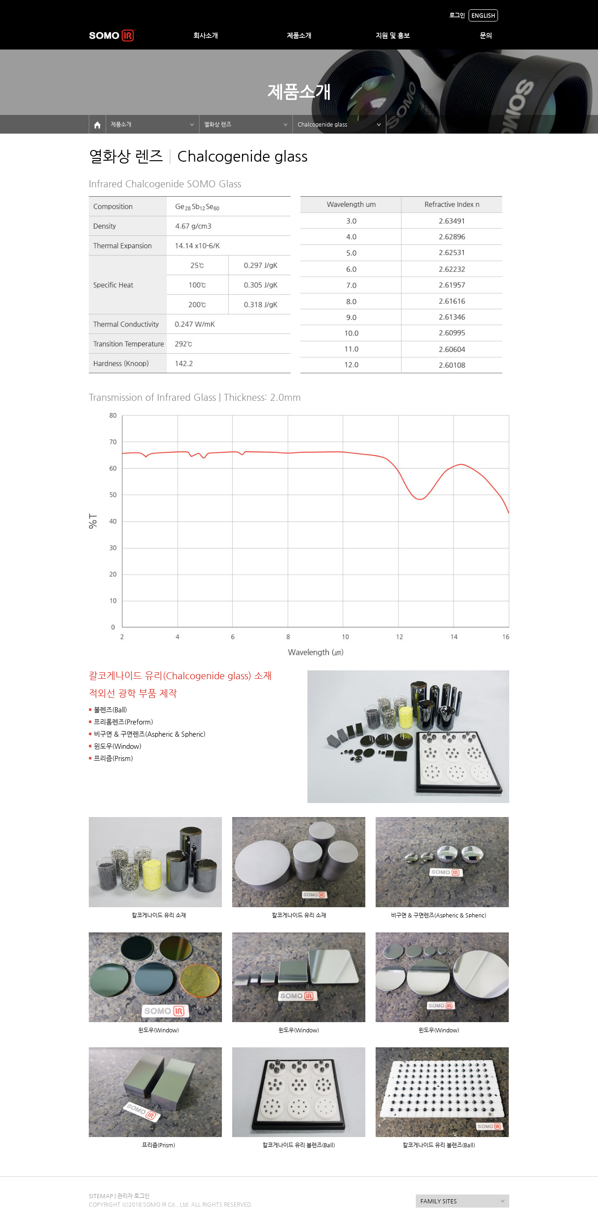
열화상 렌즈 (217, 124)
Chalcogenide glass (322, 124)
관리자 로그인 (133, 1196)
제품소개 (299, 35)
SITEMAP (101, 1196)
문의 (486, 35)
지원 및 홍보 (393, 35)
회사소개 (205, 35)
